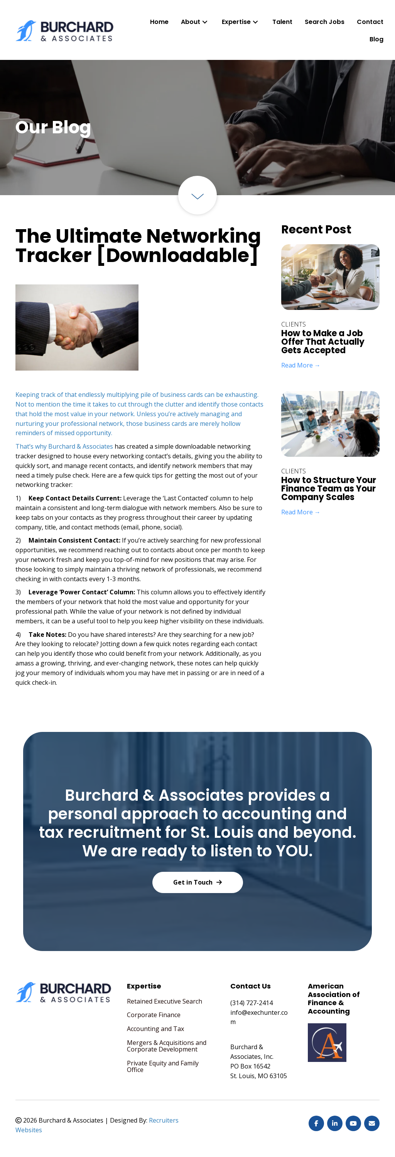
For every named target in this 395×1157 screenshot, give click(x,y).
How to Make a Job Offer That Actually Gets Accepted (323, 341)
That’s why (31, 446)
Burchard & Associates (80, 446)
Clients (293, 324)
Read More (301, 365)
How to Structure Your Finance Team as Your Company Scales (328, 488)
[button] (204, 22)
